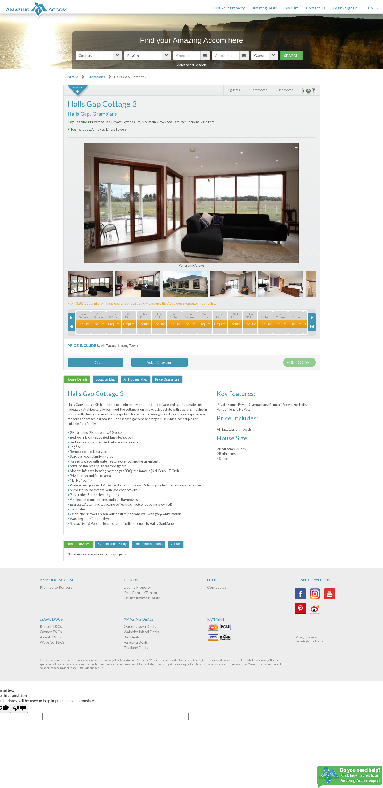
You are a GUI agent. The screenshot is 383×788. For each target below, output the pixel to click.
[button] (99, 55)
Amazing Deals (265, 8)
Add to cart (299, 362)
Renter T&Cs (51, 626)
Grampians (96, 77)
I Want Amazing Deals (142, 598)
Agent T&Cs (50, 637)
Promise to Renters (56, 587)
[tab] (77, 379)
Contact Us (315, 8)
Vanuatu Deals (136, 642)
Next (295, 209)
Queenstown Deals (140, 626)
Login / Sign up (345, 8)
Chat (95, 362)
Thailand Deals (136, 647)
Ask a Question (159, 362)
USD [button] (373, 8)
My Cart (291, 8)
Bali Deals (132, 637)
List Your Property (229, 8)
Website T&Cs (52, 642)
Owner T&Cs (51, 631)
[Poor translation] (19, 708)
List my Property (137, 587)
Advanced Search (191, 65)
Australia (70, 77)
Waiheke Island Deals (141, 631)
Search (291, 55)
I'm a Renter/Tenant (140, 592)
